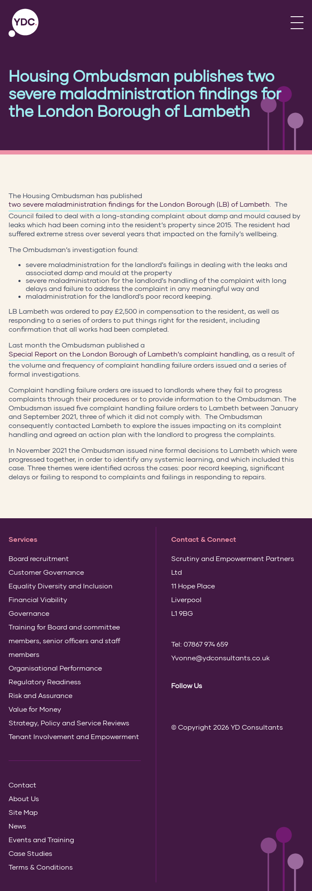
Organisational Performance (55, 668)
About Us (24, 798)
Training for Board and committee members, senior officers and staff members (64, 640)
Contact (22, 785)
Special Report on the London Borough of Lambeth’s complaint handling (129, 354)
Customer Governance (46, 572)
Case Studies (30, 853)
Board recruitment (39, 558)
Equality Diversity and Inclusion (61, 586)
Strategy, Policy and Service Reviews (69, 723)
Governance (29, 613)
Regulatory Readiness (45, 681)
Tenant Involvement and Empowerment (74, 736)
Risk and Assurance (40, 695)
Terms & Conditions (41, 867)
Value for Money (35, 709)
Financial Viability (38, 599)
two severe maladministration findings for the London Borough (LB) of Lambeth (139, 204)
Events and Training (41, 839)
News (17, 826)
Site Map (23, 812)
